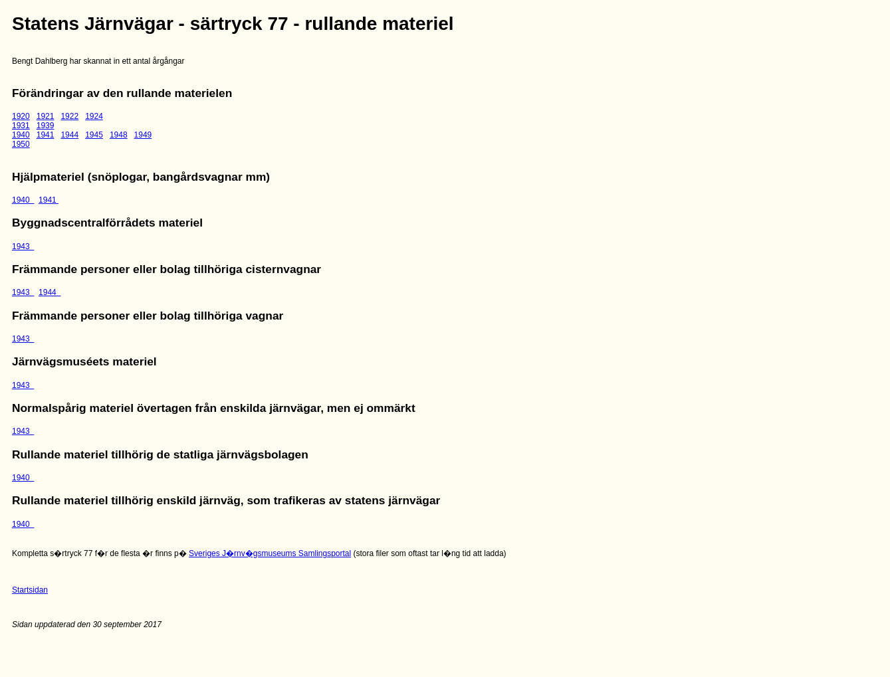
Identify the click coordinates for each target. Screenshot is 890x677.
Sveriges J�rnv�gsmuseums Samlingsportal (270, 553)
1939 (46, 125)
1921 (46, 116)
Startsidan (30, 590)
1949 (143, 135)
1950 (21, 144)
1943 (23, 246)
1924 (94, 116)
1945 (94, 135)
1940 (21, 135)
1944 (69, 135)
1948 (119, 135)
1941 (46, 135)
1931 (21, 125)
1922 (69, 116)
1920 (21, 116)
